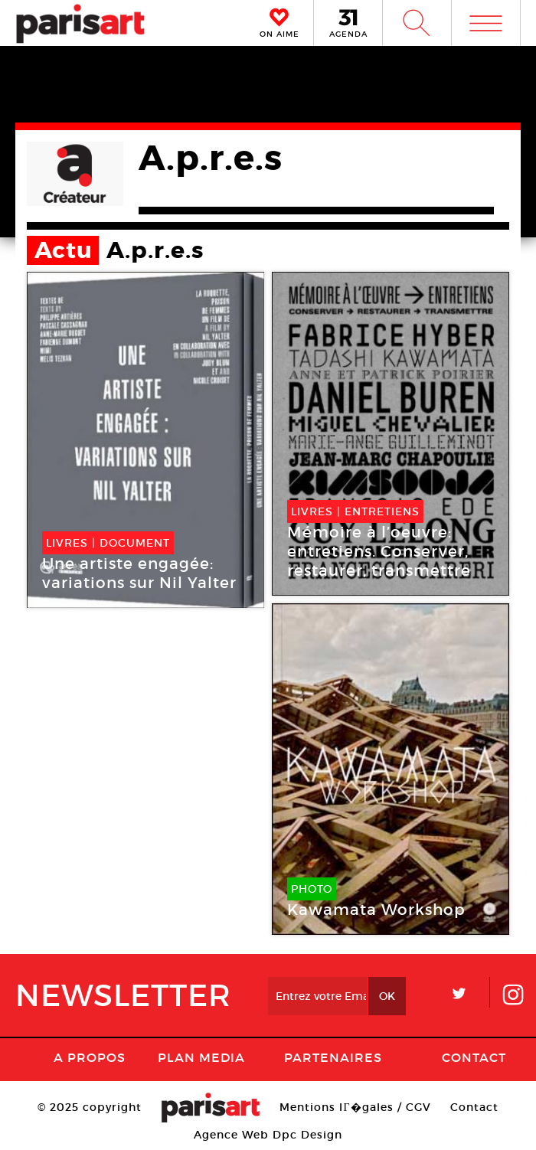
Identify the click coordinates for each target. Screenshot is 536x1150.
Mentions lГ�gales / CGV (354, 1107)
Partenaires (333, 1057)
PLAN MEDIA (201, 1057)
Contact (474, 1057)
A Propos (90, 1057)
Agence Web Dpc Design (268, 1135)
